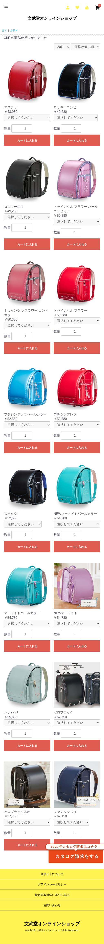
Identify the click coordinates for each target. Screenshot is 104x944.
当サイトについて (52, 874)
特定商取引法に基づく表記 (52, 894)
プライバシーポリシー (52, 884)
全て (4, 30)
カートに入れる (27, 140)
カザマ (14, 30)
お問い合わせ (52, 905)
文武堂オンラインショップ (52, 18)
